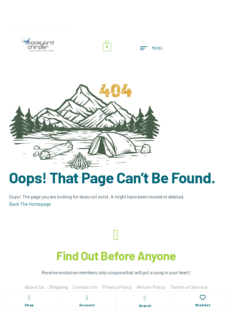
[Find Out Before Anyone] (116, 234)
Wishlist (203, 305)
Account (87, 305)
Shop (29, 305)
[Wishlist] (203, 298)
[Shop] (29, 298)
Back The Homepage (30, 204)
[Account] (87, 298)
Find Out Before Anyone (116, 255)
